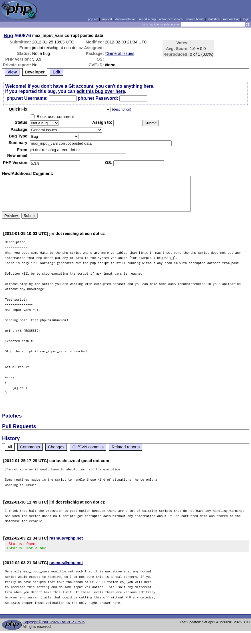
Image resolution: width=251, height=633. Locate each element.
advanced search (170, 19)
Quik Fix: (19, 109)
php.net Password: (98, 98)
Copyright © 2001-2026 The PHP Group (54, 624)
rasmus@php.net (66, 538)
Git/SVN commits (88, 447)
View (12, 72)
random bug (231, 19)
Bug (8, 35)
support (107, 19)
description (121, 109)
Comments (30, 447)
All (9, 447)
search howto (195, 19)
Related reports (126, 447)
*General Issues (119, 53)
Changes (56, 447)
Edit (56, 72)
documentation (125, 19)
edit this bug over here (101, 91)
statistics (214, 19)
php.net (93, 19)
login (246, 19)
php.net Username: (27, 98)
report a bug (147, 19)
